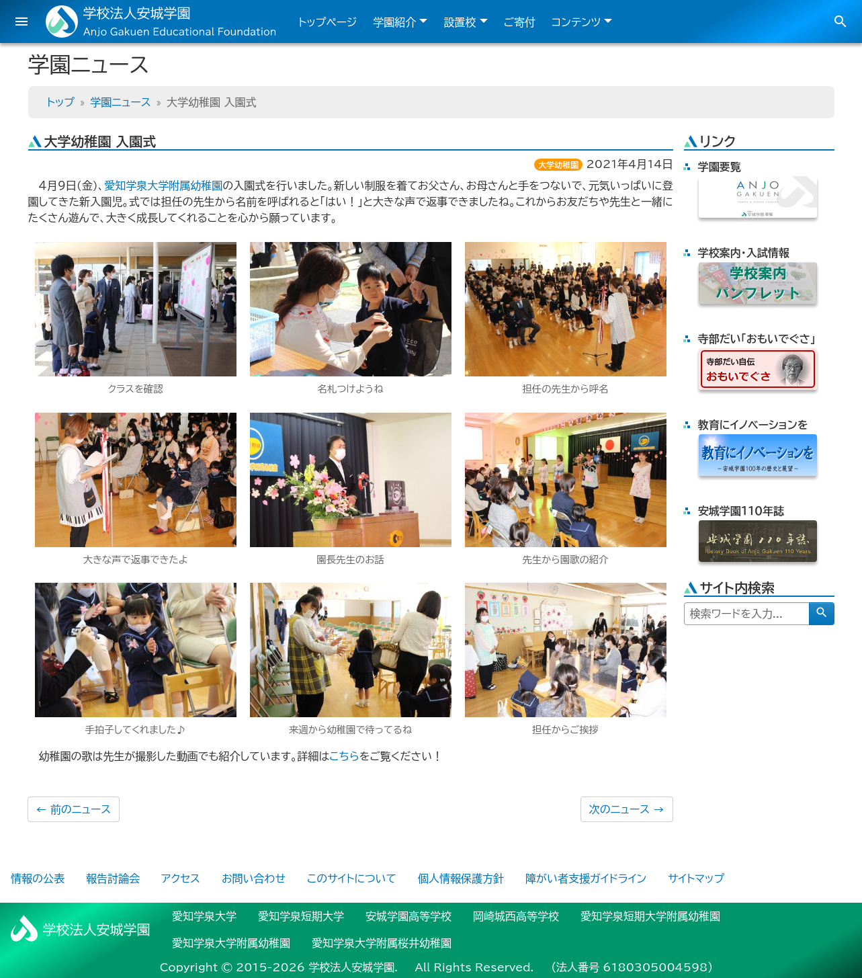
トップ (61, 102)
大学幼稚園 (558, 165)
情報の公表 (37, 878)
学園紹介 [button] (394, 22)
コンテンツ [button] (576, 22)
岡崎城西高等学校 (516, 916)
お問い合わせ (254, 878)
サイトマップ (696, 878)
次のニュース (626, 809)
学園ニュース (120, 102)
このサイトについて (351, 878)
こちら (344, 756)
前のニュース (74, 809)
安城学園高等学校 (408, 916)
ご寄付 (520, 22)
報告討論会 (113, 878)
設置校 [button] (459, 22)
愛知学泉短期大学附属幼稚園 (650, 916)
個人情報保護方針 (461, 878)
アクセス (180, 878)
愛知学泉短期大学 (301, 916)
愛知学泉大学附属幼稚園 (163, 185)
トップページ (327, 22)
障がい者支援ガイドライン (585, 878)
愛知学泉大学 (204, 916)
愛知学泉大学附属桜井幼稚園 (381, 943)
